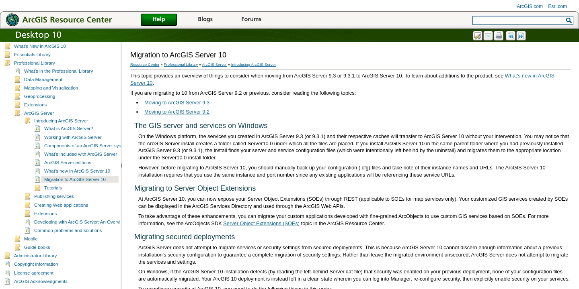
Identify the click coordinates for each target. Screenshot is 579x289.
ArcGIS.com (530, 6)
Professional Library (34, 63)
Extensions (35, 104)
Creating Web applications (61, 205)
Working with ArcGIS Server (73, 137)
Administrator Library (35, 255)
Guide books (37, 247)
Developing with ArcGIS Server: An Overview (80, 222)
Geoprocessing (39, 96)
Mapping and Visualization (51, 87)
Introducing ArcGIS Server (61, 120)
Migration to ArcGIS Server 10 (75, 179)
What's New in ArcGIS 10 (40, 46)
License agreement (33, 273)
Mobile (31, 238)
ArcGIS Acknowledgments (41, 281)
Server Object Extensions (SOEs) (261, 223)
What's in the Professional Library (58, 71)
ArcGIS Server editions (67, 162)
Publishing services (54, 196)
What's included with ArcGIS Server (80, 154)
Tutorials (53, 187)
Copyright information (36, 264)
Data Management (43, 79)
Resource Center (145, 64)
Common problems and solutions (68, 230)
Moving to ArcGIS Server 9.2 (176, 112)
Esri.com (557, 6)
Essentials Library (32, 54)
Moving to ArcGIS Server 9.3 (176, 103)
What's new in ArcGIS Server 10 (77, 171)
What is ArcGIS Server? (68, 128)
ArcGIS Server (39, 113)
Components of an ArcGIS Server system (86, 145)
